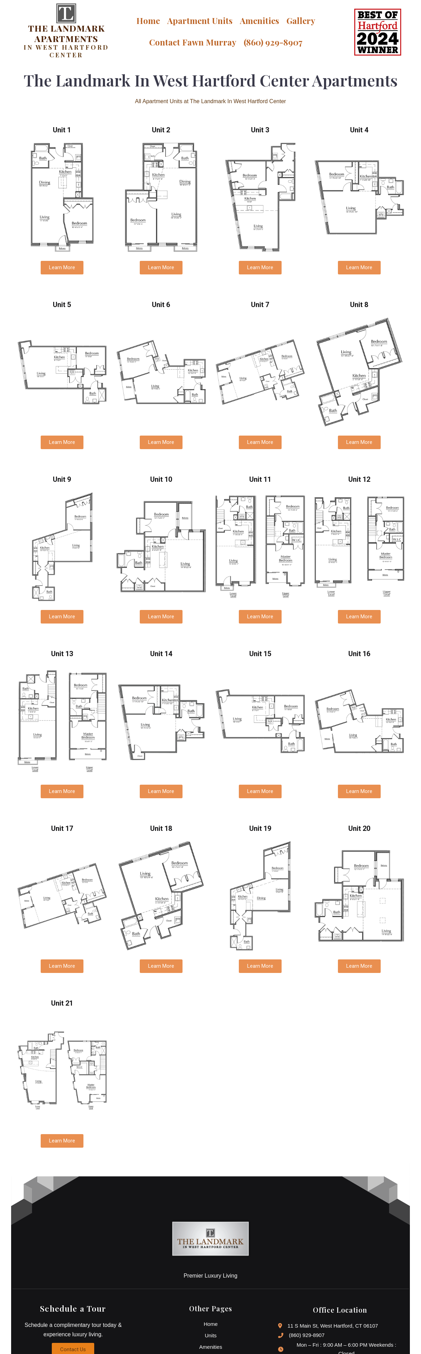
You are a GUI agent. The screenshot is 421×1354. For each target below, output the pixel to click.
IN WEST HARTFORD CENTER (65, 52)
